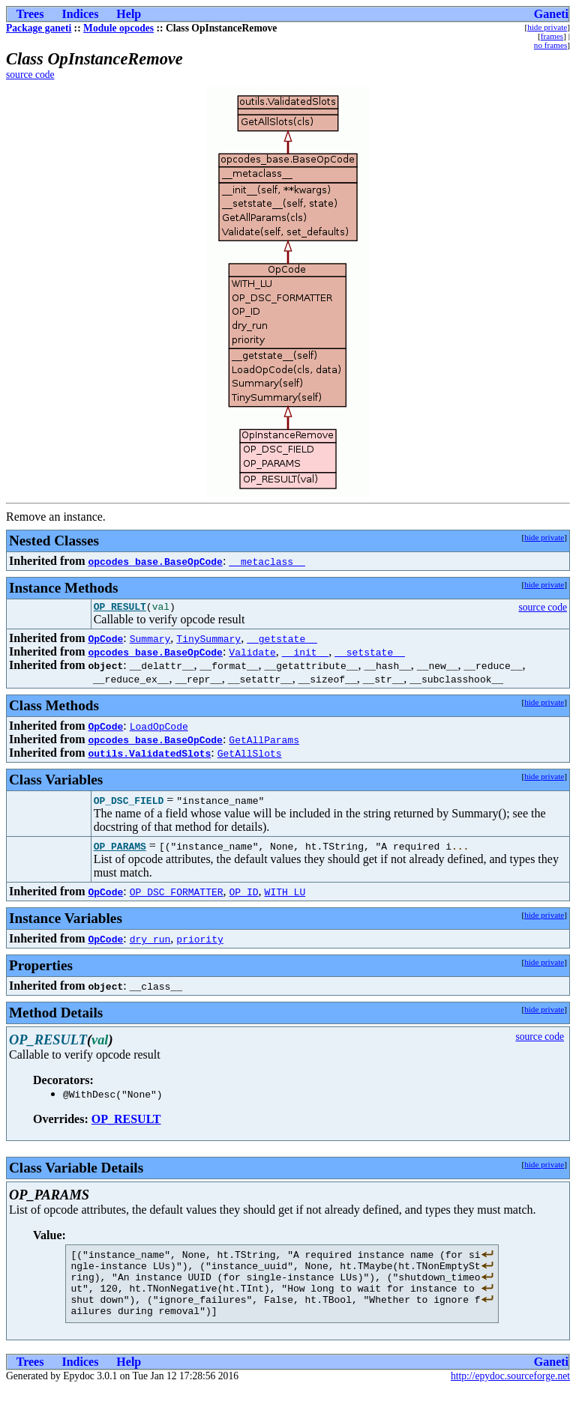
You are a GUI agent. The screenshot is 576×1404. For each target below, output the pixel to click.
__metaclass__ (266, 561)
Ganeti (551, 13)
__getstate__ (282, 640)
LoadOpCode (159, 728)
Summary (150, 640)
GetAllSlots (250, 755)
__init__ (305, 654)
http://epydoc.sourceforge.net (510, 1391)
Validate (252, 654)
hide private (547, 26)
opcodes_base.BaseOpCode (155, 561)
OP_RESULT (120, 608)
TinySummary (208, 640)
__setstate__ (369, 654)
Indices (80, 13)
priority (199, 941)
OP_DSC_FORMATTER (177, 894)
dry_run (150, 941)
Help (128, 13)
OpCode (105, 640)
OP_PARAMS (120, 848)
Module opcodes (118, 28)
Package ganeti (38, 28)
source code (30, 74)
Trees (30, 13)
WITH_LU (285, 894)
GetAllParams (264, 741)
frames (552, 35)
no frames (550, 44)
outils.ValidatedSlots (149, 755)
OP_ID (244, 894)
